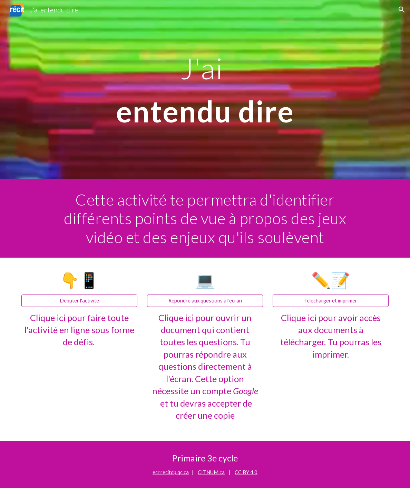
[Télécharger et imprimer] (331, 300)
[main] (205, 90)
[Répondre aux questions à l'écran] (205, 300)
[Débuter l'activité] (79, 300)
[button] (401, 9)
